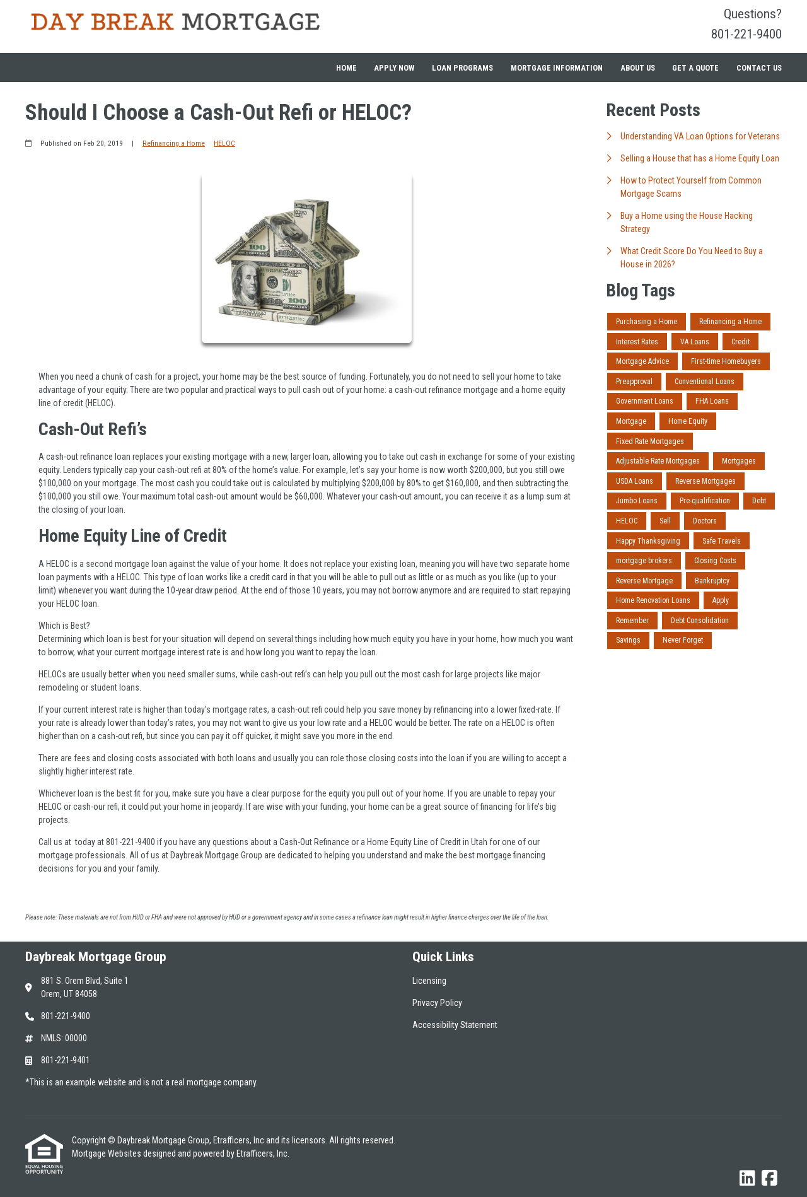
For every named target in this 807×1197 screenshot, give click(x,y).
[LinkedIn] (747, 1178)
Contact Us (759, 68)
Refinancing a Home (173, 143)
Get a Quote (695, 68)
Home (346, 68)
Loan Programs (462, 68)
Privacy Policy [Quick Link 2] (437, 1003)
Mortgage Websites (107, 1153)
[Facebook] (769, 1178)
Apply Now (394, 68)
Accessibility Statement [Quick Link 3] (454, 1025)
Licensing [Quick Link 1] (429, 981)
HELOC (224, 143)
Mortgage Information (557, 68)
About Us (637, 68)
